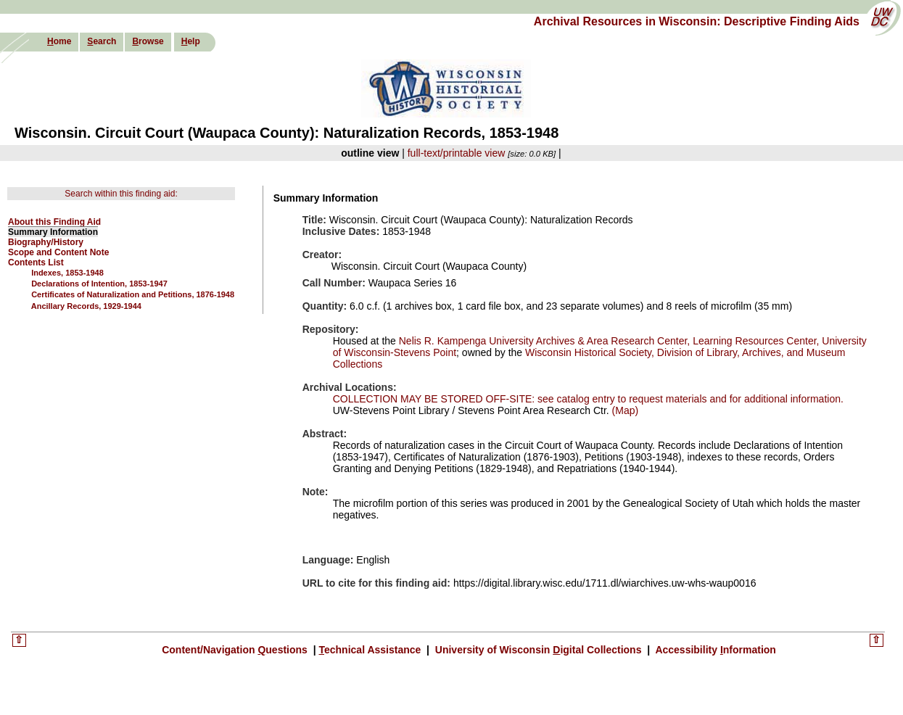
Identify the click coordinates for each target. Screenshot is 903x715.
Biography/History (45, 242)
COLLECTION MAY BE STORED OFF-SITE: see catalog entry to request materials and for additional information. (588, 399)
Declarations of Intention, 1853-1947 (99, 283)
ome (59, 41)
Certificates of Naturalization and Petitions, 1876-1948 (132, 294)
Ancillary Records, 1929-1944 (86, 306)
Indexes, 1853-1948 (67, 272)
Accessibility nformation (714, 650)
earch (101, 41)
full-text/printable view (457, 153)
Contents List (36, 262)
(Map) (623, 410)
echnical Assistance (371, 650)
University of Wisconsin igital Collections (538, 650)
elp (190, 41)
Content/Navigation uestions (236, 650)
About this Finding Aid (54, 222)
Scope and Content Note (58, 252)
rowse (147, 41)
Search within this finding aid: (121, 194)
